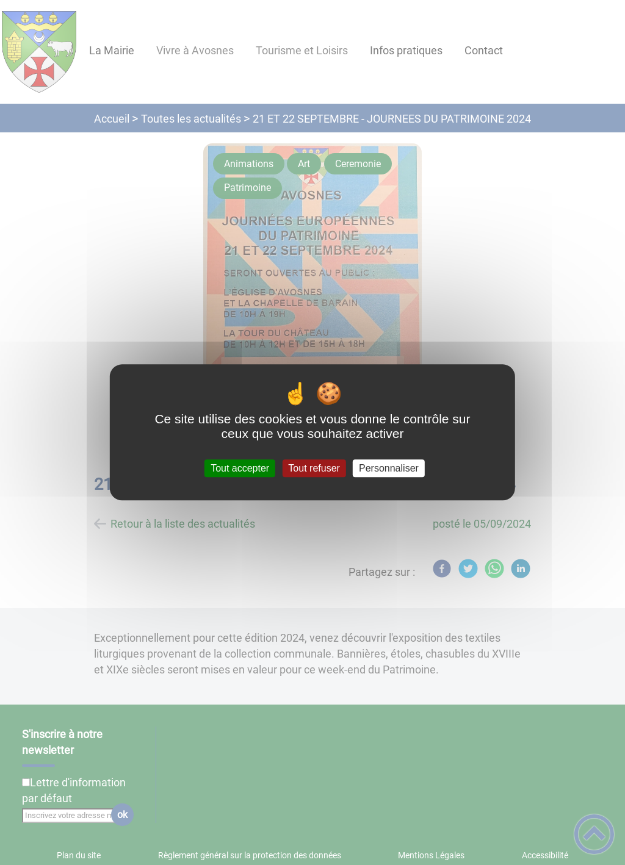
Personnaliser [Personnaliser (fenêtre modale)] (389, 468)
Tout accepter (240, 468)
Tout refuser (313, 468)
